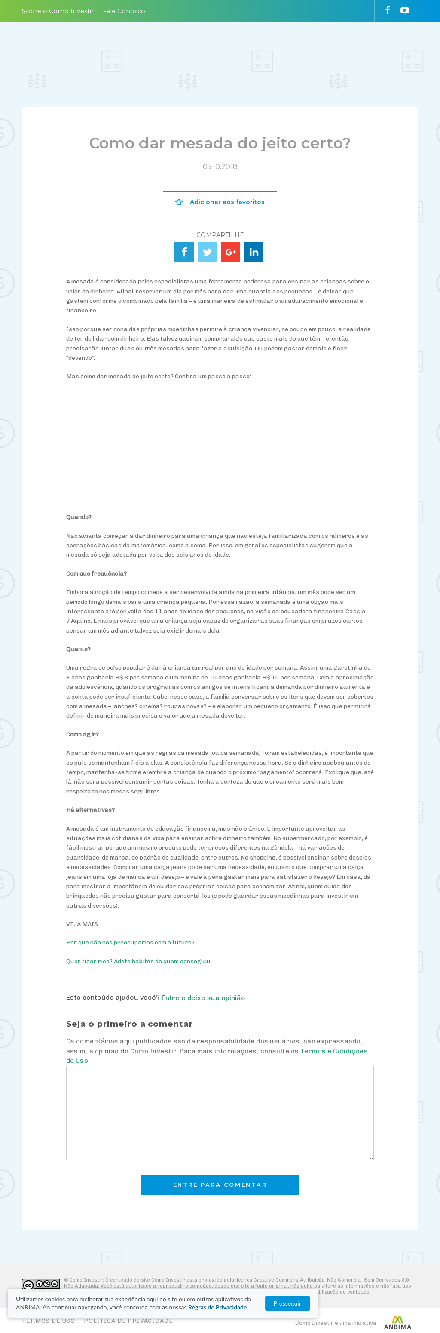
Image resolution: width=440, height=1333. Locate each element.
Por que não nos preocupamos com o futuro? (130, 942)
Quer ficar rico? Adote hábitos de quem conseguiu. (139, 961)
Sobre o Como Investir (58, 11)
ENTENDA (129, 47)
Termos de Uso (48, 1320)
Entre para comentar (220, 1185)
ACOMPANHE (231, 47)
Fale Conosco (124, 11)
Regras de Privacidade (112, 1307)
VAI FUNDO (273, 47)
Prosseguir (398, 1303)
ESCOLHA (177, 47)
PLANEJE (82, 47)
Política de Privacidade (128, 1320)
